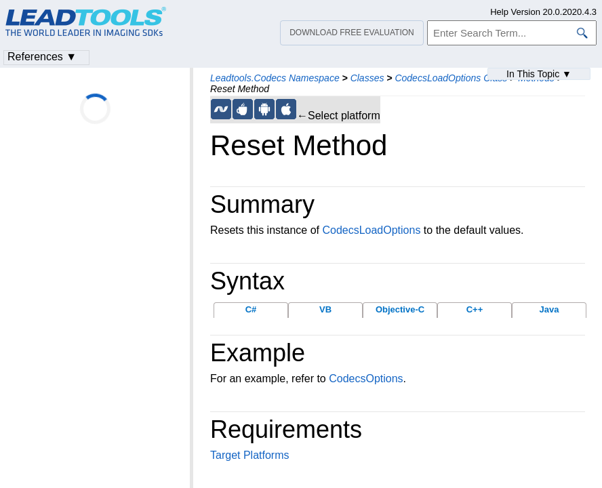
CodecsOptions (366, 378)
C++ (474, 309)
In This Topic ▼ (538, 73)
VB (325, 309)
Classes (367, 78)
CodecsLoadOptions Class (451, 78)
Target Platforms (249, 455)
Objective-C (400, 309)
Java (549, 309)
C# (251, 309)
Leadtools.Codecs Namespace (275, 78)
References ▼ (42, 56)
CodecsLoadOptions (371, 230)
